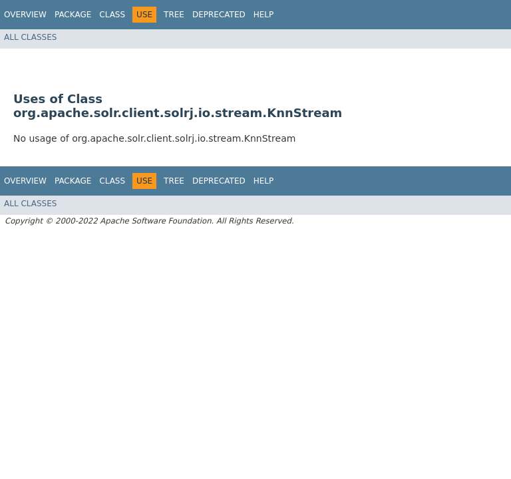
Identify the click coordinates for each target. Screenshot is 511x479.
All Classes (30, 37)
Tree (174, 14)
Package (73, 14)
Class (112, 14)
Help (264, 14)
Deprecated (219, 14)
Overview (25, 14)
